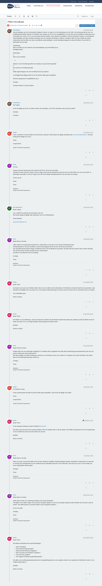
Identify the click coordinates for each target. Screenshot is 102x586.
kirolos (15, 282)
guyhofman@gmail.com (20, 222)
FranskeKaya (16, 30)
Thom (14, 164)
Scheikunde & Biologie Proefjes (19, 25)
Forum (9, 16)
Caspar (15, 132)
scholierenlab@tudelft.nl (80, 134)
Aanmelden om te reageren (87, 25)
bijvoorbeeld (42, 426)
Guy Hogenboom (17, 207)
